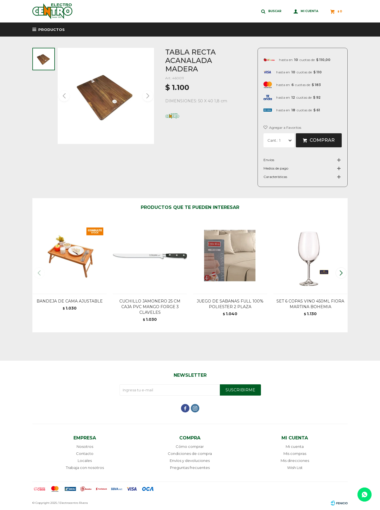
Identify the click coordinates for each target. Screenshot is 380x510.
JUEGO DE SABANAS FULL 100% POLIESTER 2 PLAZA (230, 304)
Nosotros (85, 446)
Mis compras (294, 453)
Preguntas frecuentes (190, 467)
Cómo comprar (190, 446)
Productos (51, 29)
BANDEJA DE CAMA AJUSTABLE (70, 301)
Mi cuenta (295, 446)
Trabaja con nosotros (85, 467)
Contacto (84, 453)
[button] (147, 96)
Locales (85, 460)
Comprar (322, 140)
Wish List (295, 467)
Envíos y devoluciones (190, 460)
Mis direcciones (295, 460)
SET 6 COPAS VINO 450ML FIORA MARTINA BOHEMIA (310, 304)
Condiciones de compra (190, 453)
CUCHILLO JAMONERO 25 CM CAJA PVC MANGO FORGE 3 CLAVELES (149, 307)
